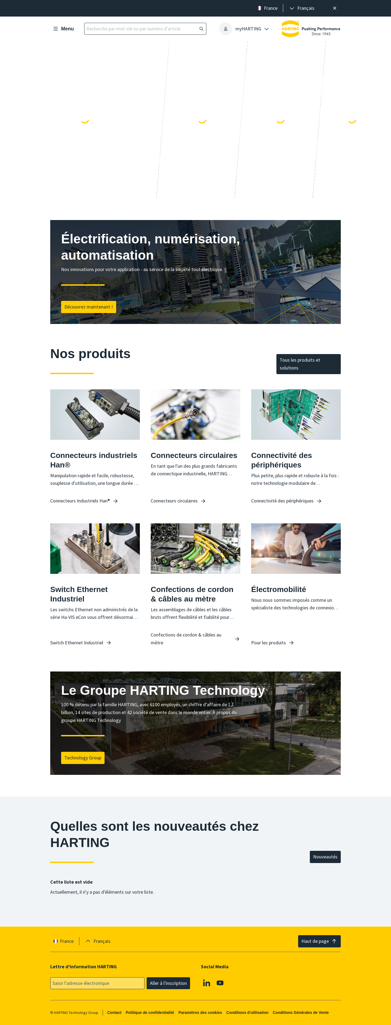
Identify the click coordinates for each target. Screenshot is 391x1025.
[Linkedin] (206, 982)
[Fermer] (335, 8)
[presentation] (301, 8)
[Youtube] (220, 982)
